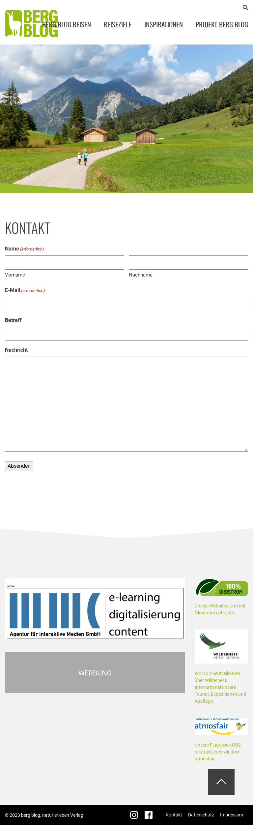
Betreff (13, 320)
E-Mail (25, 290)
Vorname (15, 275)
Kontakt (174, 814)
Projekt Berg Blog (222, 24)
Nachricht (16, 350)
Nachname (141, 275)
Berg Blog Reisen (66, 24)
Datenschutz (201, 814)
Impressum (231, 814)
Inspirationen (163, 24)
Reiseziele (117, 24)
